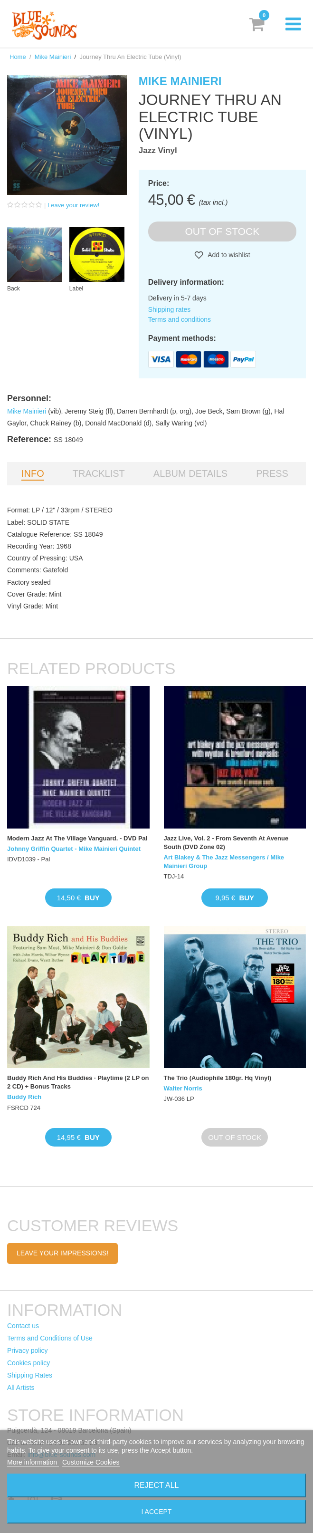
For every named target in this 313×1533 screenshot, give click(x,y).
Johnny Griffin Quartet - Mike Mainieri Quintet (74, 848)
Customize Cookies (91, 1462)
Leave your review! (73, 205)
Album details (190, 473)
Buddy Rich (24, 1096)
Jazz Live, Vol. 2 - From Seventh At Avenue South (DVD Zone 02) (226, 842)
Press (272, 473)
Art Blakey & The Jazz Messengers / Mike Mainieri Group (224, 861)
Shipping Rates (29, 1375)
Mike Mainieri (53, 56)
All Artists (21, 1387)
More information (33, 1462)
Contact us (23, 1326)
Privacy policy (27, 1350)
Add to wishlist (228, 255)
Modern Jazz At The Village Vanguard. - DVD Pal (77, 838)
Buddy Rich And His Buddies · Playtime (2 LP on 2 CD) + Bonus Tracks (78, 1082)
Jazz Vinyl (158, 150)
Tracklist (99, 473)
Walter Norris (183, 1088)
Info (32, 473)
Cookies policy (28, 1363)
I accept (157, 1511)
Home (17, 56)
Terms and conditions (179, 319)
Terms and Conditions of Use (50, 1338)
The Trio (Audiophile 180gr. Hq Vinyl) (218, 1077)
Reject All (156, 1485)
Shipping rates (169, 309)
